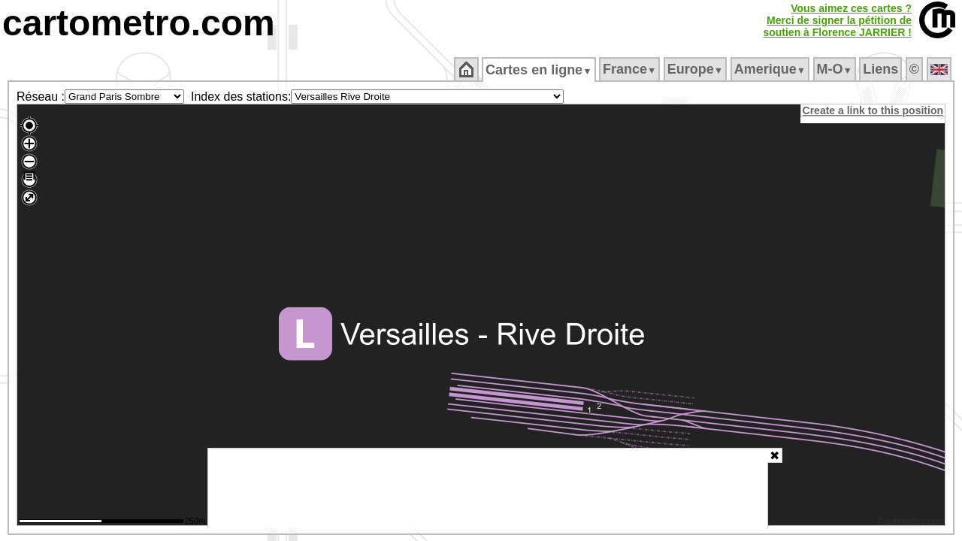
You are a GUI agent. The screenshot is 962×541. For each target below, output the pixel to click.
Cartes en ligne (540, 69)
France (630, 69)
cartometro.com (138, 23)
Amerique (770, 69)
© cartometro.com (912, 522)
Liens (882, 69)
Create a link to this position (873, 110)
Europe (696, 69)
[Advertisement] (487, 488)
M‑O (835, 69)
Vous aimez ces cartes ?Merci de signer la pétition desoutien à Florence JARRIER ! (837, 20)
